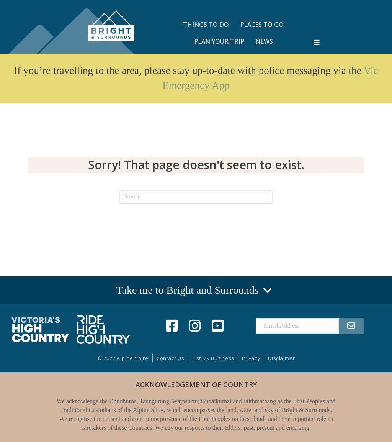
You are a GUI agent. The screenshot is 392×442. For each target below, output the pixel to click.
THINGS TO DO (206, 24)
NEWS (264, 41)
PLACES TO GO (262, 24)
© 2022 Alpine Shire (123, 358)
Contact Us (170, 358)
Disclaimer (281, 358)
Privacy (251, 358)
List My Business (213, 358)
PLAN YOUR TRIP (219, 41)
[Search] (196, 197)
